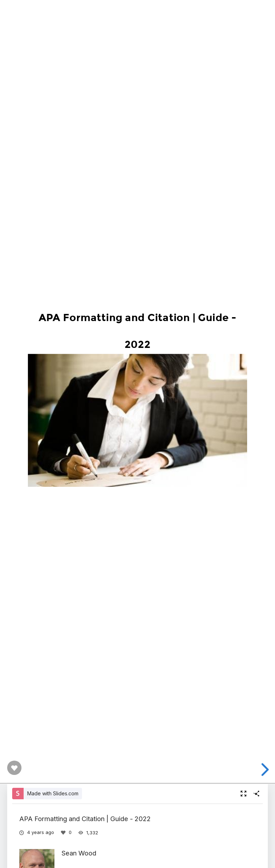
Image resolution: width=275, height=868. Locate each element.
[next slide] (263, 769)
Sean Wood (79, 853)
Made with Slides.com (52, 793)
